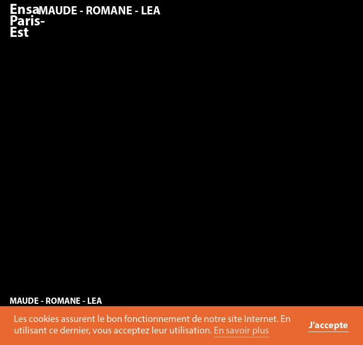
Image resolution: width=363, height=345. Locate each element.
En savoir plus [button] (241, 331)
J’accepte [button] (328, 326)
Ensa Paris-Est (27, 22)
